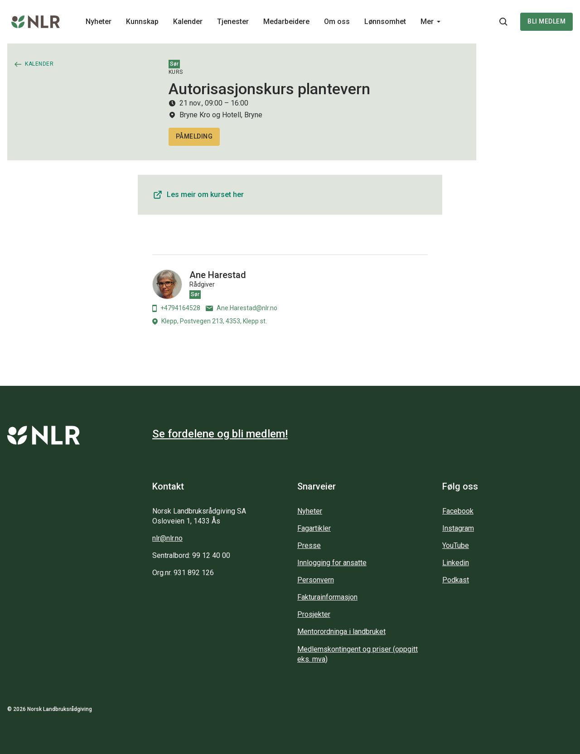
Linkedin (455, 562)
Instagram (458, 528)
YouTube (455, 545)
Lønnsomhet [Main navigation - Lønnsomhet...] (385, 21)
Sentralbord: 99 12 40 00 (191, 555)
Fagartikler (314, 528)
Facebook (458, 511)
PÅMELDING (194, 136)
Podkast (455, 580)
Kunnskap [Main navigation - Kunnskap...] (142, 21)
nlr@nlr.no (167, 538)
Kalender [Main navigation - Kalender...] (188, 21)
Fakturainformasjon (327, 597)
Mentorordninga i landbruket (341, 631)
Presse (309, 545)
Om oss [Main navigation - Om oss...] (337, 21)
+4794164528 (176, 308)
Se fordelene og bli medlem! (220, 433)
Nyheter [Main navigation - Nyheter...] (98, 21)
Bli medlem (546, 21)
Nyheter (309, 511)
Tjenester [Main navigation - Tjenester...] (233, 21)
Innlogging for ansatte (332, 562)
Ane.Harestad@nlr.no (241, 308)
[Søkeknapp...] (503, 21)
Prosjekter (313, 614)
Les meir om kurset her (198, 194)
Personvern (315, 580)
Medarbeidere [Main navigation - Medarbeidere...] (286, 21)
